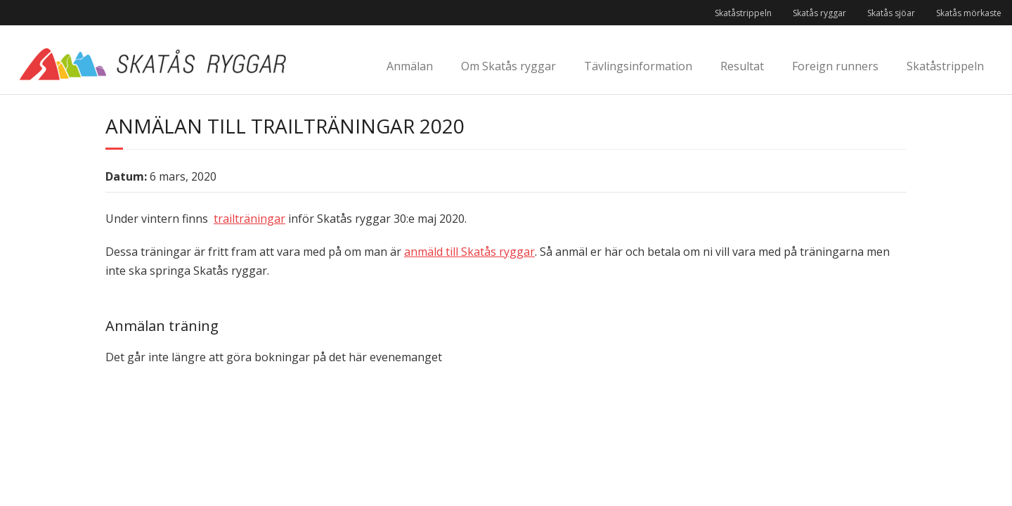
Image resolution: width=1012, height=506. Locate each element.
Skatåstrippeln (743, 13)
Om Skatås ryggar (508, 66)
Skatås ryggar (819, 13)
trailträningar (249, 218)
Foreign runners (835, 66)
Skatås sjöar (891, 13)
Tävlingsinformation (638, 66)
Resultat (742, 66)
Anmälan (410, 66)
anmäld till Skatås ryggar (469, 251)
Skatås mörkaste (968, 13)
